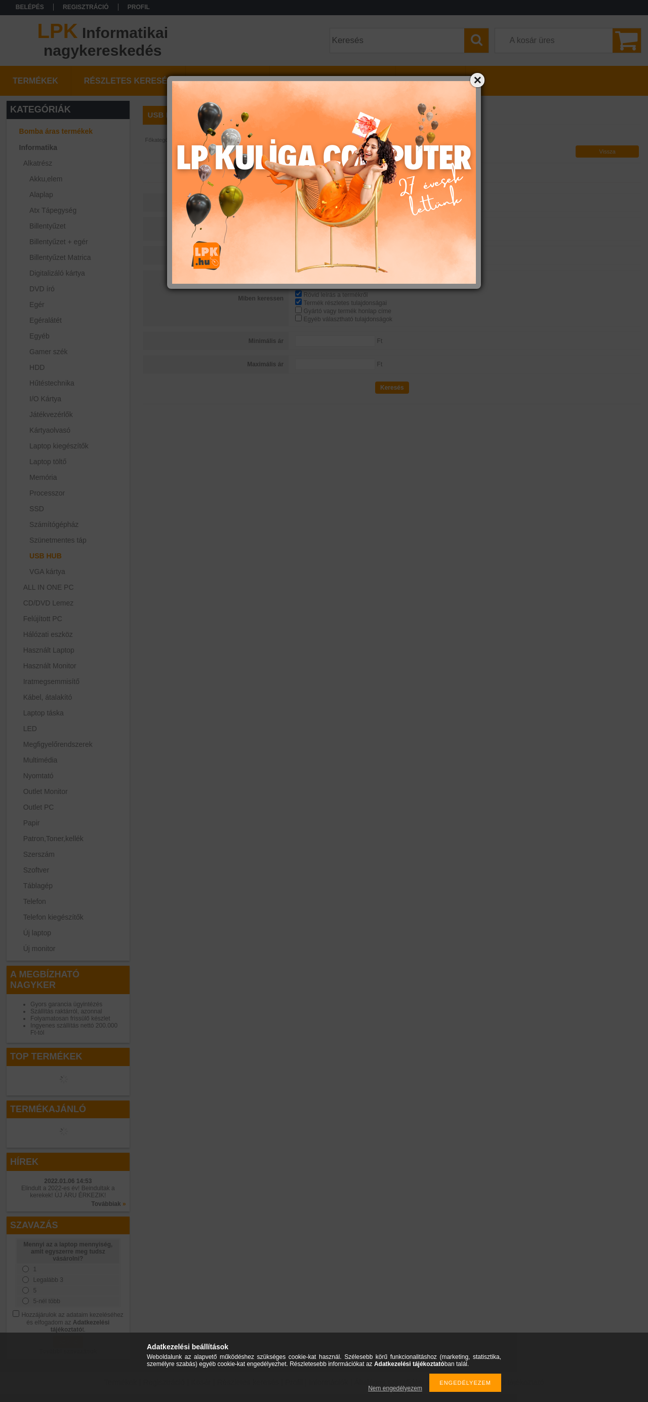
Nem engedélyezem (395, 1388)
